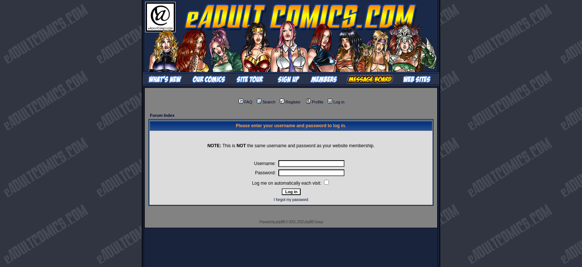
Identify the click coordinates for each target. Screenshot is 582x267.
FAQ (245, 102)
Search (266, 102)
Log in (336, 102)
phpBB (280, 222)
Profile (314, 102)
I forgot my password (291, 200)
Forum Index (162, 115)
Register (290, 102)
